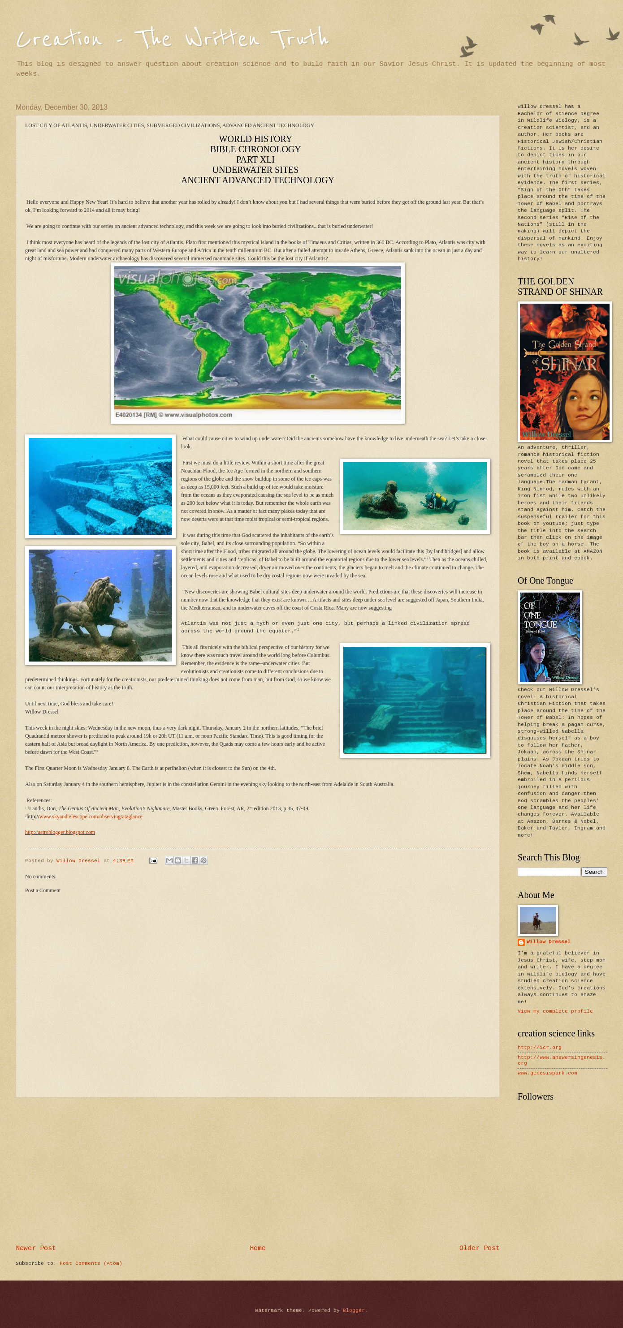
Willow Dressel (549, 942)
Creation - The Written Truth (172, 39)
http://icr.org (540, 1047)
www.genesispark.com (547, 1073)
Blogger (354, 1310)
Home (258, 1248)
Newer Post (36, 1248)
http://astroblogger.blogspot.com (60, 832)
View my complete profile (555, 1011)
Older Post (479, 1248)
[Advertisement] (258, 1171)
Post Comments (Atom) (91, 1263)
